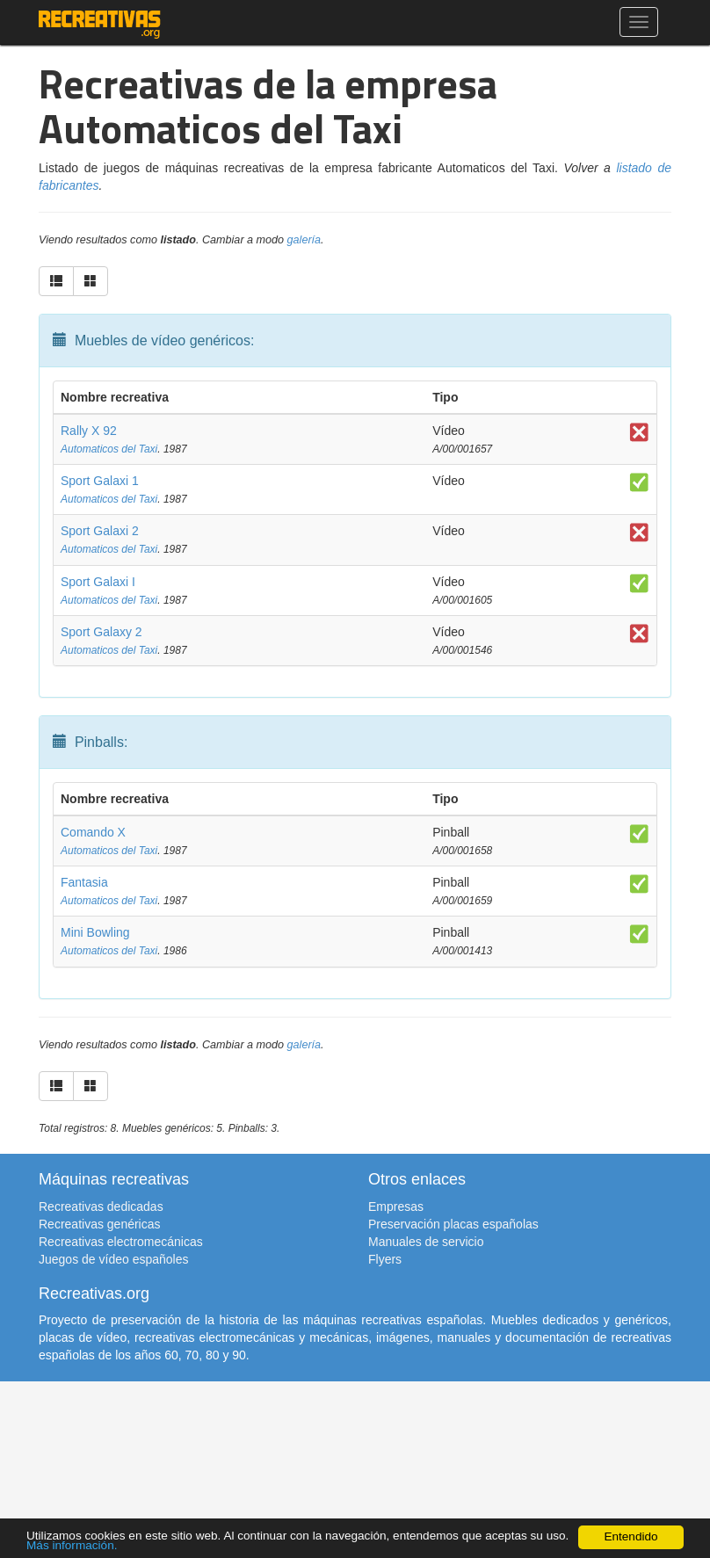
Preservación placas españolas (453, 1224)
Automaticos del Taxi (109, 449)
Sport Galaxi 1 (100, 481)
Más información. (72, 1545)
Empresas (396, 1206)
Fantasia (84, 882)
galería (304, 240)
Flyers (385, 1259)
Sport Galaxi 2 (100, 531)
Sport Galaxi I (98, 582)
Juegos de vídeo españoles (113, 1259)
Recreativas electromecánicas (121, 1242)
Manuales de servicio (426, 1242)
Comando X (93, 832)
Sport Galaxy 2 (101, 632)
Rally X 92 (89, 431)
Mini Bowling (95, 932)
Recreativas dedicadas (101, 1206)
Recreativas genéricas (100, 1224)
